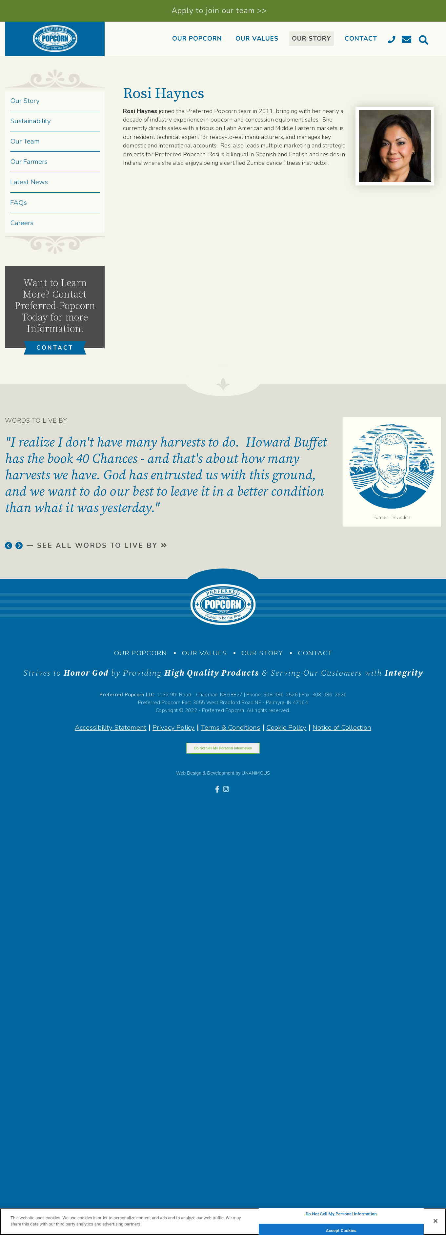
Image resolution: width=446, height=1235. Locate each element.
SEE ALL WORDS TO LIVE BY (101, 545)
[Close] (435, 1221)
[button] (8, 545)
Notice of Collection (342, 727)
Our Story (25, 100)
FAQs (18, 202)
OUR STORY (311, 38)
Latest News (29, 181)
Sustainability (30, 120)
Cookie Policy (286, 727)
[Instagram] (227, 789)
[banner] (55, 39)
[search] (425, 42)
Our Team (25, 141)
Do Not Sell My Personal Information (223, 748)
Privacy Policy (173, 727)
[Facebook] (218, 789)
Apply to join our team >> (219, 10)
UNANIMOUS (256, 773)
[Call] (392, 40)
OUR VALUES (256, 38)
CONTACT (361, 38)
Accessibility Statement (111, 727)
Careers (21, 222)
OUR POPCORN (197, 38)
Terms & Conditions (230, 727)
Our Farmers (29, 161)
